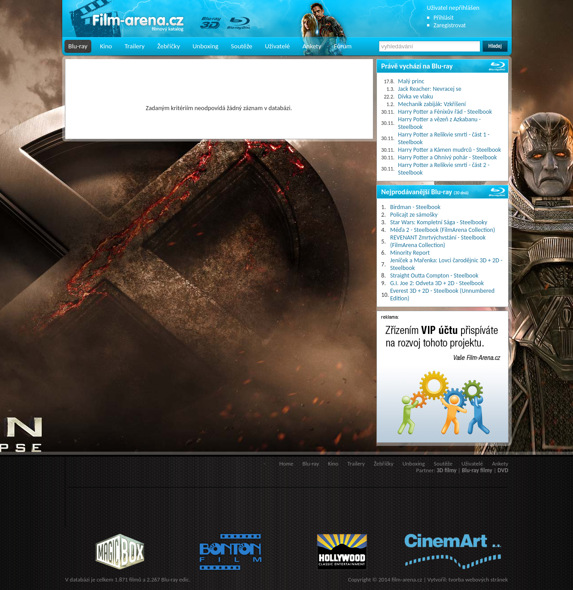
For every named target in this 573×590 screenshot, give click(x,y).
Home (286, 463)
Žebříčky (168, 46)
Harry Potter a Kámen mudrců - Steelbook (449, 150)
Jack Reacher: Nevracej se (429, 89)
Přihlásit (444, 17)
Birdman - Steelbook (415, 207)
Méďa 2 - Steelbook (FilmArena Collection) (442, 230)
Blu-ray (78, 46)
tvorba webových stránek (478, 579)
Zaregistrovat (450, 25)
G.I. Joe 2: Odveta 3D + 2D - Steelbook (437, 283)
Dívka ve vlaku (415, 96)
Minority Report (410, 253)
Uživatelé (277, 46)
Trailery (134, 46)
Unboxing (205, 46)
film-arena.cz (407, 579)
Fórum (343, 46)
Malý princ (411, 81)
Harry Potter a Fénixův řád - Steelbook (445, 111)
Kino (106, 46)
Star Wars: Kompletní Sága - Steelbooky (438, 222)
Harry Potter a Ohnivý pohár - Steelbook (447, 157)
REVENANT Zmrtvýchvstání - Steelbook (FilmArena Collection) (438, 241)
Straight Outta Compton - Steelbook (434, 275)
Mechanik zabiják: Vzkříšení (432, 104)
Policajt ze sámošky (414, 214)
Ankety (312, 46)
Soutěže (241, 46)
